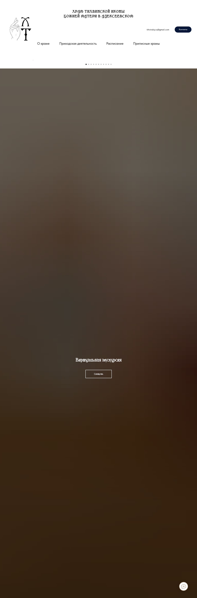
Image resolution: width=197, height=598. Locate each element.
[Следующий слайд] (165, 98)
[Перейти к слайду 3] (91, 140)
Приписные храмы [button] (146, 43)
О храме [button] (43, 43)
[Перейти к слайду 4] (93, 140)
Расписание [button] (114, 43)
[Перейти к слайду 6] (98, 140)
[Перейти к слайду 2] (88, 140)
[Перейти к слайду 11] (111, 140)
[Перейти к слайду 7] (101, 140)
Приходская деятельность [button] (78, 43)
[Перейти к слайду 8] (103, 140)
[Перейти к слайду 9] (106, 140)
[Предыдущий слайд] (32, 98)
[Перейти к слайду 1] (86, 140)
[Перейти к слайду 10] (108, 140)
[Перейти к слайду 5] (96, 140)
